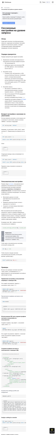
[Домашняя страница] (2, 8)
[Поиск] (45, 2)
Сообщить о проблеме (8, 23)
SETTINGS (23, 99)
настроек (11, 184)
